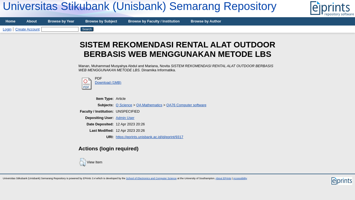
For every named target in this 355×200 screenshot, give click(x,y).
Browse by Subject (101, 21)
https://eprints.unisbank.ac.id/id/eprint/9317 (149, 137)
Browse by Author (206, 21)
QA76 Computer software (186, 105)
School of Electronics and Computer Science (151, 178)
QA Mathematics (149, 105)
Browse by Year (61, 21)
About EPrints (223, 178)
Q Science (124, 105)
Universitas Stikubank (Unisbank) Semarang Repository (140, 6)
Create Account (27, 29)
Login (7, 29)
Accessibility (240, 178)
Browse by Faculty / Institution (154, 21)
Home (11, 21)
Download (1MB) (108, 82)
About (32, 21)
